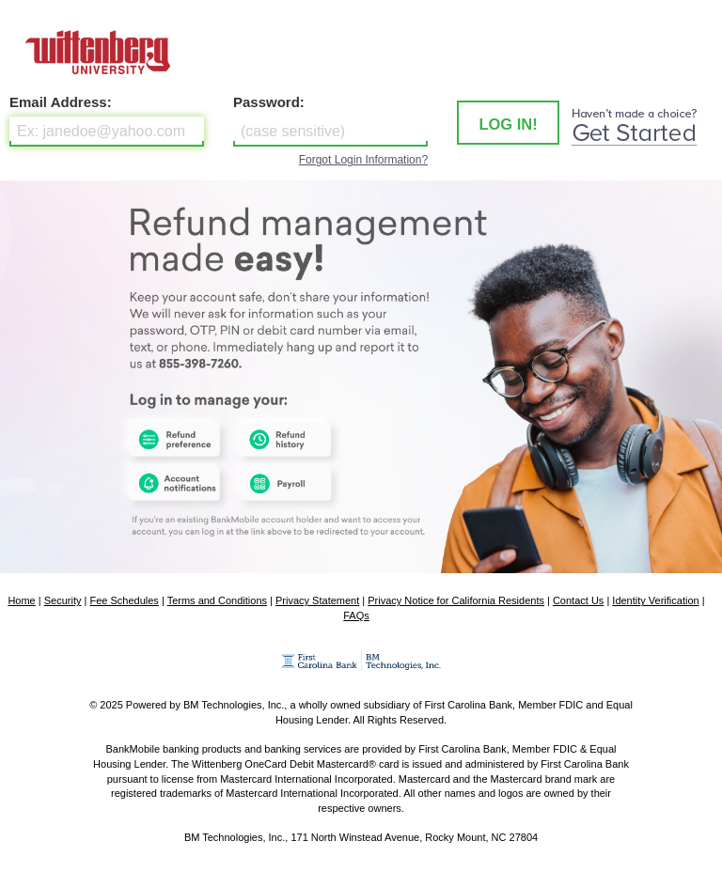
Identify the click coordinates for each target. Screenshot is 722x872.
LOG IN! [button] (508, 124)
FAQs (356, 615)
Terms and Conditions (217, 600)
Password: (269, 102)
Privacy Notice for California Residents (456, 600)
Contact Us (578, 600)
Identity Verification (655, 600)
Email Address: (60, 102)
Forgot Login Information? (363, 159)
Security (63, 600)
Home (21, 600)
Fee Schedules (123, 600)
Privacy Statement (317, 600)
